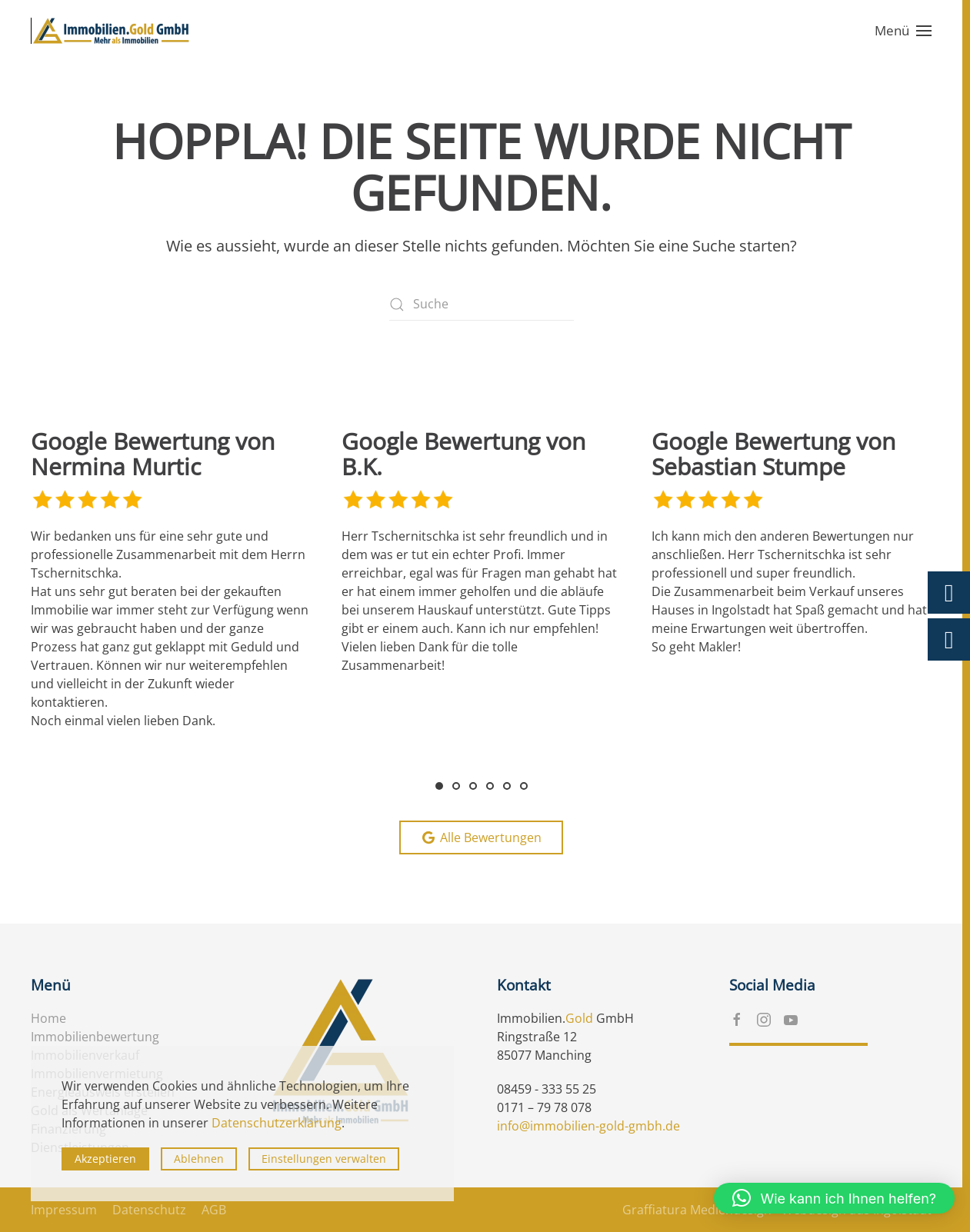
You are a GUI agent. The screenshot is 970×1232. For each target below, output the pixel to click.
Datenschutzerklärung (277, 1122)
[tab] (439, 786)
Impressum (64, 1209)
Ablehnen (199, 1158)
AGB (214, 1209)
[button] (903, 31)
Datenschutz (149, 1209)
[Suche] (481, 304)
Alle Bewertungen (481, 837)
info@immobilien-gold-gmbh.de (588, 1125)
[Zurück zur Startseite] (111, 31)
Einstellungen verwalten (324, 1158)
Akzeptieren (105, 1158)
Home (48, 1018)
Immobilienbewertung (95, 1036)
